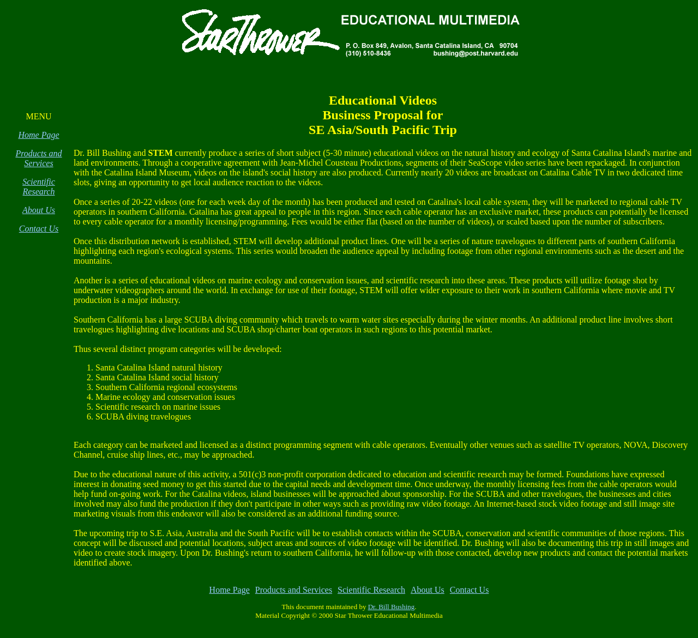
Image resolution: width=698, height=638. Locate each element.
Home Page (38, 134)
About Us (38, 210)
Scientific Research (38, 186)
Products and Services (38, 158)
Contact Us (38, 228)
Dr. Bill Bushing (391, 607)
